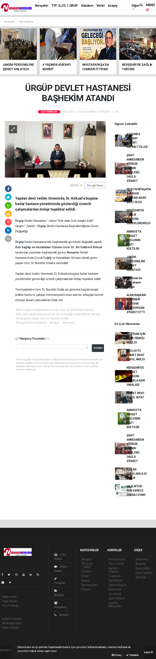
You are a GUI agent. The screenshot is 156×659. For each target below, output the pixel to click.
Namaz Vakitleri (113, 570)
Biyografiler (142, 568)
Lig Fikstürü (115, 580)
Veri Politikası (10, 605)
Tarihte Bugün (117, 585)
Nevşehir (41, 6)
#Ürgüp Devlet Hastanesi (31, 322)
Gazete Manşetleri (115, 604)
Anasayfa (9, 21)
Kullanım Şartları (12, 618)
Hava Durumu (117, 559)
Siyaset (86, 589)
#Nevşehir (68, 322)
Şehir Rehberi (116, 598)
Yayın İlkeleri (9, 601)
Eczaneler (114, 576)
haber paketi (8, 654)
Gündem (87, 6)
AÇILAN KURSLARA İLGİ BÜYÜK (137, 474)
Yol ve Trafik (116, 563)
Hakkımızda (9, 596)
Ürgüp (20, 221)
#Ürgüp (54, 322)
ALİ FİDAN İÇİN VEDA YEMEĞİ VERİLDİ (136, 338)
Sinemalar (114, 589)
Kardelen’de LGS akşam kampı (134, 282)
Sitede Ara (142, 559)
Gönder (98, 347)
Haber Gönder (10, 627)
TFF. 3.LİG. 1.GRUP (64, 6)
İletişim (61, 614)
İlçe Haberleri (26, 21)
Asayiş (112, 6)
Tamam (132, 655)
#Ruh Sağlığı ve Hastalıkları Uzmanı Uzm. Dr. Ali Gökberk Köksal (54, 309)
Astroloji (140, 577)
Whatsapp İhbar (12, 623)
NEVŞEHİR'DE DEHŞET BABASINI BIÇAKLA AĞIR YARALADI (136, 376)
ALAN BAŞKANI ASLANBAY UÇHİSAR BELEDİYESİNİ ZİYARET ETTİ (136, 303)
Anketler (140, 563)
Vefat (100, 6)
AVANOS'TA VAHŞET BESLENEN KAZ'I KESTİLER (134, 240)
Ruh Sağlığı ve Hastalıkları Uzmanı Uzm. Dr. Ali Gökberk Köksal (58, 247)
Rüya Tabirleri (143, 572)
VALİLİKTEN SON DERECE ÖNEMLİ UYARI (136, 490)
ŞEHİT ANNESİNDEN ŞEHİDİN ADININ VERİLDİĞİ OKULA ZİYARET (135, 168)
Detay (117, 655)
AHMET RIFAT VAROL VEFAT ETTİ (136, 397)
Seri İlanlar (115, 594)
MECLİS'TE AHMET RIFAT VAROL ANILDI (136, 355)
